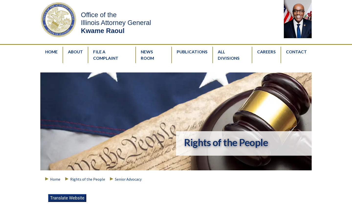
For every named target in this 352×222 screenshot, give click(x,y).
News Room (147, 55)
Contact (296, 51)
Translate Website (67, 198)
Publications (192, 51)
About (75, 51)
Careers (266, 51)
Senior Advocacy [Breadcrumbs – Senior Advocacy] (128, 179)
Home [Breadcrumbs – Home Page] (55, 179)
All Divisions (229, 55)
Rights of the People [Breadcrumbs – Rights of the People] (87, 179)
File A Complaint (105, 55)
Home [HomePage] (51, 51)
